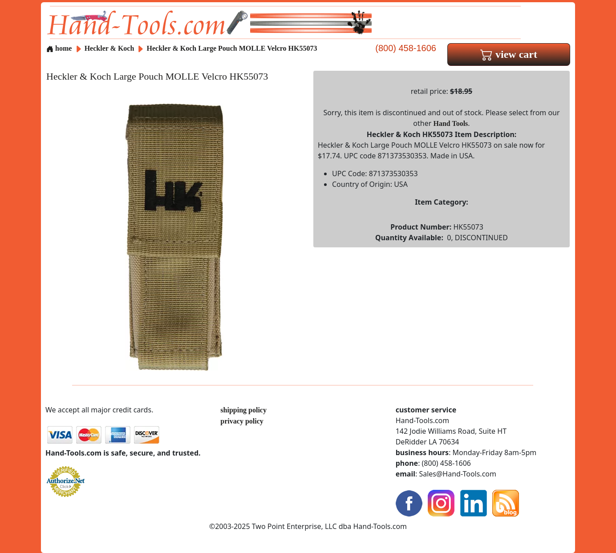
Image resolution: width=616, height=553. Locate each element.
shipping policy (243, 410)
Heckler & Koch (110, 48)
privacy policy (241, 421)
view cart (508, 54)
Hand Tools (451, 123)
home (59, 48)
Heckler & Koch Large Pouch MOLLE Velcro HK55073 (232, 48)
